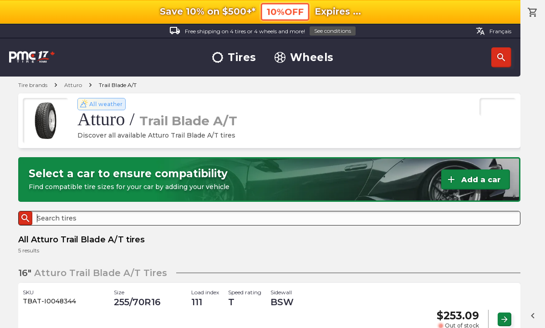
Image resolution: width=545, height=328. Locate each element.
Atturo (73, 85)
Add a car (473, 179)
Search (501, 57)
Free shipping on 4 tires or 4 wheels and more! (262, 31)
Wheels (304, 57)
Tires (234, 57)
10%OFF (285, 11)
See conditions (332, 30)
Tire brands (32, 85)
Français (493, 31)
